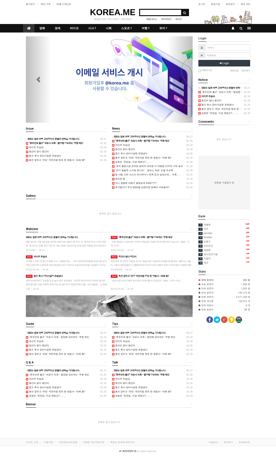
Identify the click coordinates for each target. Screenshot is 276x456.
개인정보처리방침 (68, 442)
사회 (109, 28)
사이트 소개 (32, 442)
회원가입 (215, 4)
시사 (92, 28)
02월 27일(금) (63, 4)
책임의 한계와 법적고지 (122, 442)
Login (224, 63)
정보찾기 (230, 4)
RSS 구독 (46, 4)
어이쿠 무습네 (35, 147)
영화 (42, 28)
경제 (57, 28)
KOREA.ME (112, 12)
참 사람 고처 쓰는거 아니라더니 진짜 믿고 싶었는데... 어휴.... (146, 174)
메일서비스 (151, 19)
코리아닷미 (166, 19)
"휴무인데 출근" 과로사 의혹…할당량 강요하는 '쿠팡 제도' (58, 336)
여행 (146, 28)
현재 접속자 (207, 279)
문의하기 (228, 442)
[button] (38, 79)
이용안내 (213, 442)
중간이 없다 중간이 (37, 151)
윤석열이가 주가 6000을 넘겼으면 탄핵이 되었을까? (140, 187)
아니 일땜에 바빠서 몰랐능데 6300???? (134, 183)
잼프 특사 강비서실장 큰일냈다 (43, 155)
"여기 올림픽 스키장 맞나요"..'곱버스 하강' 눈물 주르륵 (142, 170)
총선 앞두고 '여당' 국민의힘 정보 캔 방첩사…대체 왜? (55, 159)
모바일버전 (244, 442)
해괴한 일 (118, 178)
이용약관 (48, 442)
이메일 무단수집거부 (93, 442)
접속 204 (245, 4)
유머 (163, 28)
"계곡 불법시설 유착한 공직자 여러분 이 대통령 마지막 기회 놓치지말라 (151, 166)
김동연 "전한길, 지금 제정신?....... (132, 161)
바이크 (74, 28)
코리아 (178, 19)
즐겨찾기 (30, 4)
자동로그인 (205, 70)
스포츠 (126, 28)
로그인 (201, 4)
